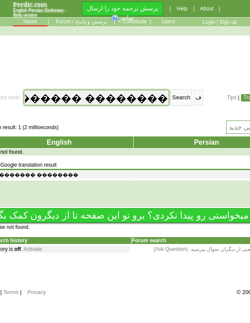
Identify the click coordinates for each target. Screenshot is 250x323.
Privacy (37, 292)
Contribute (135, 22)
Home (30, 22)
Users (168, 22)
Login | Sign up (219, 22)
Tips (232, 98)
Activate (32, 249)
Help (182, 9)
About (206, 9)
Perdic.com (30, 4)
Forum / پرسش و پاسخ (81, 22)
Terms (11, 292)
